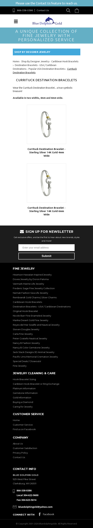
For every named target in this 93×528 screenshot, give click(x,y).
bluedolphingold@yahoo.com (35, 506)
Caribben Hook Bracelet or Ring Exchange (36, 383)
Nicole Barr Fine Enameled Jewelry (32, 315)
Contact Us (43, 10)
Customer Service (23, 424)
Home (16, 420)
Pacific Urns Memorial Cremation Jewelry (35, 356)
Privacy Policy (20, 452)
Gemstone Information (25, 393)
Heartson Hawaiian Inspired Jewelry (32, 274)
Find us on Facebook (24, 429)
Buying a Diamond (23, 402)
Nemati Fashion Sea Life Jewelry (30, 293)
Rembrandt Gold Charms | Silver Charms (35, 297)
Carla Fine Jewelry (23, 334)
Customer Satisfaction (25, 448)
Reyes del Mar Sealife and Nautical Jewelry (36, 324)
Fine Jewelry (19, 365)
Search (69, 10)
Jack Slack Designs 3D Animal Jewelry (33, 352)
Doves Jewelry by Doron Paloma (31, 279)
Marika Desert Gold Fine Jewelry (30, 320)
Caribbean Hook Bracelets (27, 302)
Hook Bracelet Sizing (24, 379)
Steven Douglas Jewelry (26, 329)
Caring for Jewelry (23, 406)
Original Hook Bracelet (25, 311)
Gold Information (22, 397)
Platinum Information (24, 388)
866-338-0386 (25, 10)
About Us (18, 443)
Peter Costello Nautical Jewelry (30, 338)
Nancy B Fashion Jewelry (26, 343)
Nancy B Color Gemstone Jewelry (31, 347)
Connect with (24, 514)
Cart (77, 10)
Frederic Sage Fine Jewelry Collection (34, 288)
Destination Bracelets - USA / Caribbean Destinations (42, 306)
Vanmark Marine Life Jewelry (28, 283)
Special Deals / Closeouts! (27, 361)
